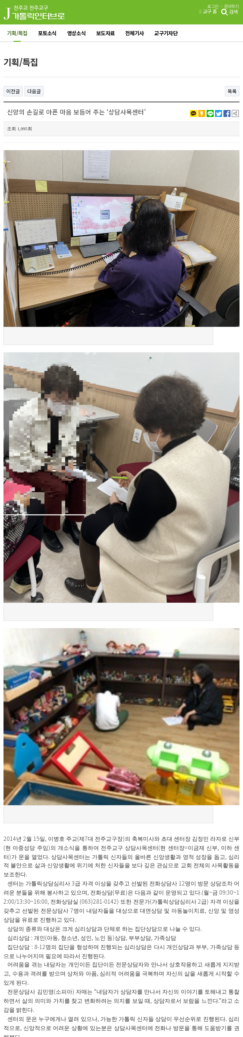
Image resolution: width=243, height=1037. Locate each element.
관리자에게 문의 (167, 943)
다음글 (34, 91)
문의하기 (231, 6)
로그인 (212, 6)
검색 (229, 12)
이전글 (13, 91)
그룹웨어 (15, 943)
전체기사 (134, 33)
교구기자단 (166, 33)
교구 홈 (208, 11)
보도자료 (105, 33)
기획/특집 (17, 33)
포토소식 (47, 33)
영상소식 (76, 33)
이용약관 (47, 943)
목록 (232, 91)
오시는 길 (128, 943)
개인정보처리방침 (87, 943)
